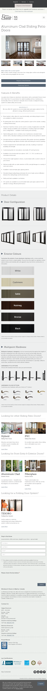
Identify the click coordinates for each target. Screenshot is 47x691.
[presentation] (14, 578)
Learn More (4, 449)
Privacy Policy (19, 688)
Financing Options (23, 85)
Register (15, 2)
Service (24, 2)
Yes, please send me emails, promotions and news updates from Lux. (23, 564)
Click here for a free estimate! (24, 11)
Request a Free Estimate (23, 5)
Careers (31, 2)
